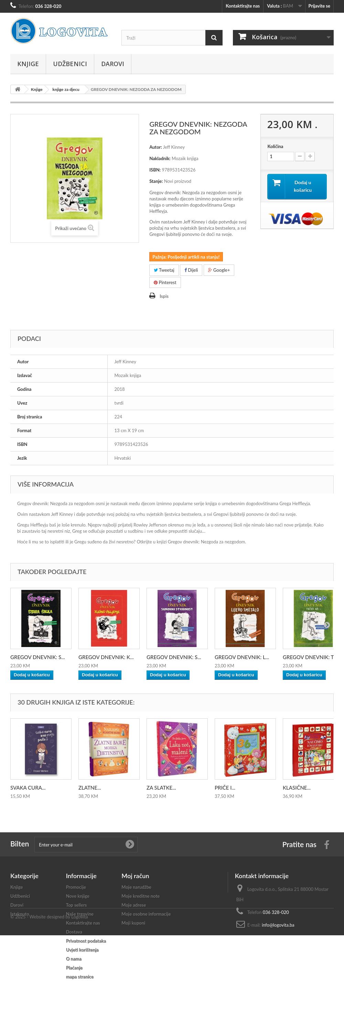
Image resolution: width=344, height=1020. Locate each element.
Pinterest (165, 282)
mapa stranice (80, 976)
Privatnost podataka (86, 941)
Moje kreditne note (140, 896)
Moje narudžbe (136, 887)
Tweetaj (164, 270)
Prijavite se (319, 6)
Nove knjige (77, 896)
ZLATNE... (89, 787)
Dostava (74, 932)
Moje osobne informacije (146, 914)
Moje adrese (133, 905)
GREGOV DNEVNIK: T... (310, 657)
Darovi (112, 64)
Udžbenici (70, 64)
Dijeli (191, 270)
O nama (74, 958)
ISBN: (155, 170)
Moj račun (135, 876)
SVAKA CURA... (27, 787)
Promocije (76, 887)
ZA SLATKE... (161, 787)
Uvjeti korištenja (82, 950)
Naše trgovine (80, 914)
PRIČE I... (225, 787)
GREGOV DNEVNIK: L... (242, 657)
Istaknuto (19, 914)
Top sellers (76, 905)
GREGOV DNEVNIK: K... (106, 657)
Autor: (155, 147)
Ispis (164, 296)
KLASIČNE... (297, 787)
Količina (275, 146)
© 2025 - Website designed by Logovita (49, 1001)
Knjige (28, 64)
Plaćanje (74, 967)
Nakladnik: (160, 158)
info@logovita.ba (278, 925)
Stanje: (156, 181)
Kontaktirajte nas (243, 6)
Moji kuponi (133, 923)
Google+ (219, 270)
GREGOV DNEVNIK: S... (37, 657)
